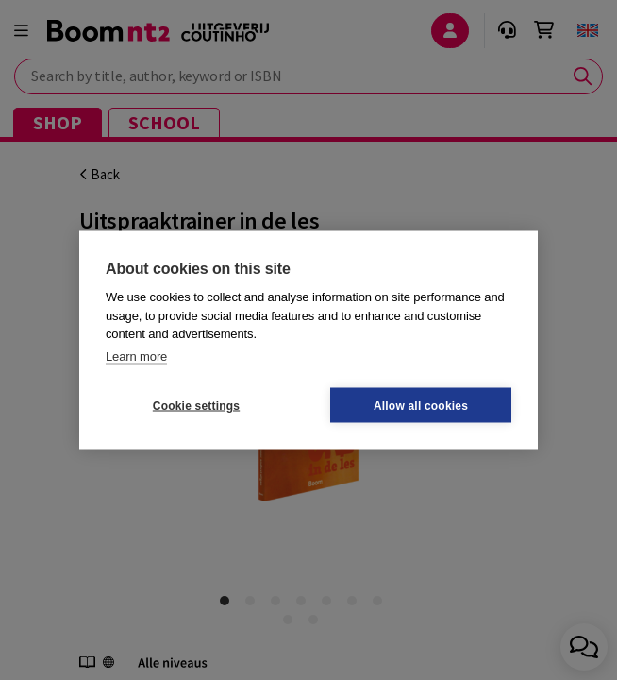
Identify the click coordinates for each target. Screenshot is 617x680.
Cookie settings (196, 405)
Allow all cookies (421, 405)
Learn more (136, 355)
